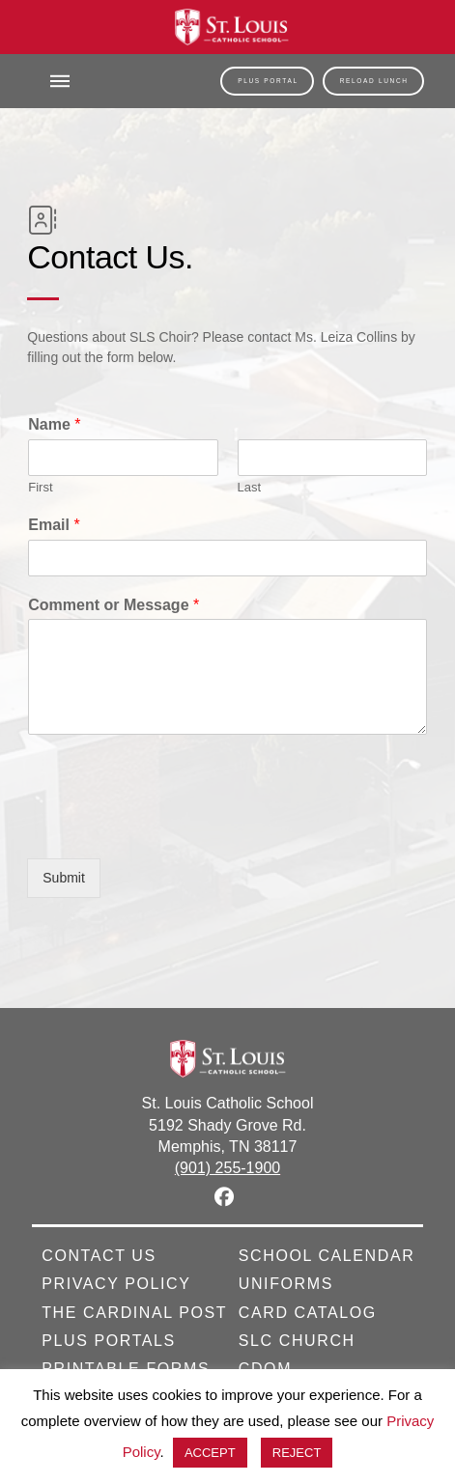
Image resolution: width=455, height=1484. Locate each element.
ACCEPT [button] (210, 1452)
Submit (64, 877)
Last (250, 487)
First (40, 487)
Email (53, 525)
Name (54, 424)
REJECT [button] (297, 1452)
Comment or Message (113, 605)
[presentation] (174, 826)
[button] (60, 81)
